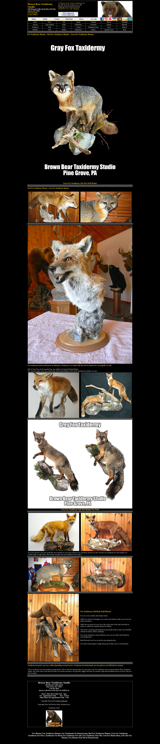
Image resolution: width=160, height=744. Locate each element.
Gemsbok (93, 25)
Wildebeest (78, 25)
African (35, 25)
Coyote (78, 27)
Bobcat (124, 27)
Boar (124, 30)
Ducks (93, 30)
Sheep (78, 22)
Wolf (49, 27)
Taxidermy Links (54, 708)
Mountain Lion (93, 27)
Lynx (109, 27)
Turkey (64, 30)
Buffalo (35, 30)
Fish (49, 30)
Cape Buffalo (49, 25)
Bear (35, 22)
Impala (109, 25)
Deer (49, 22)
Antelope (125, 22)
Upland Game (108, 30)
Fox (64, 27)
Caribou (93, 22)
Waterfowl (78, 30)
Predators (35, 27)
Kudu (64, 25)
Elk (64, 22)
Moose (109, 22)
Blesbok (124, 25)
